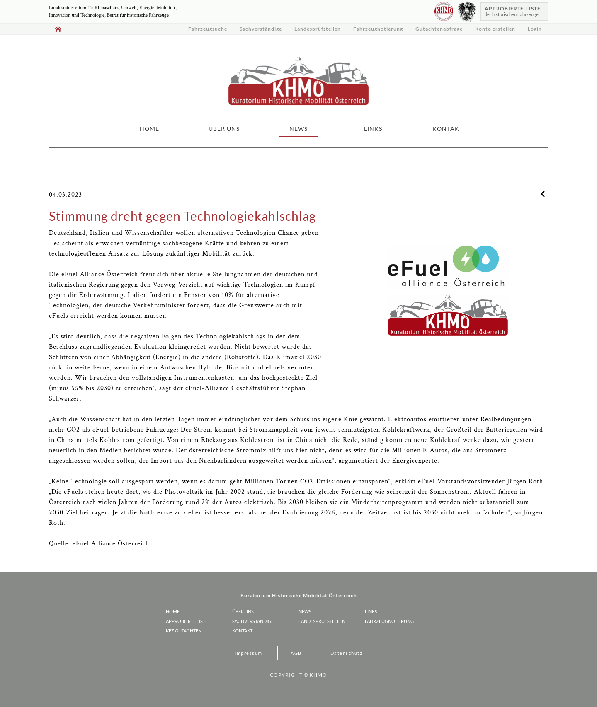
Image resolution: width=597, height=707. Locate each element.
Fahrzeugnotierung (378, 29)
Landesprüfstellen (317, 29)
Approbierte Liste (187, 621)
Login (535, 29)
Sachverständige (261, 29)
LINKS (373, 128)
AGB (296, 653)
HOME (149, 128)
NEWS (298, 128)
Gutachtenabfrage (439, 29)
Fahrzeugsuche (207, 29)
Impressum (248, 653)
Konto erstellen (495, 29)
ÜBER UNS (224, 128)
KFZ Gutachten (183, 630)
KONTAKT (447, 128)
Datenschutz (346, 653)
